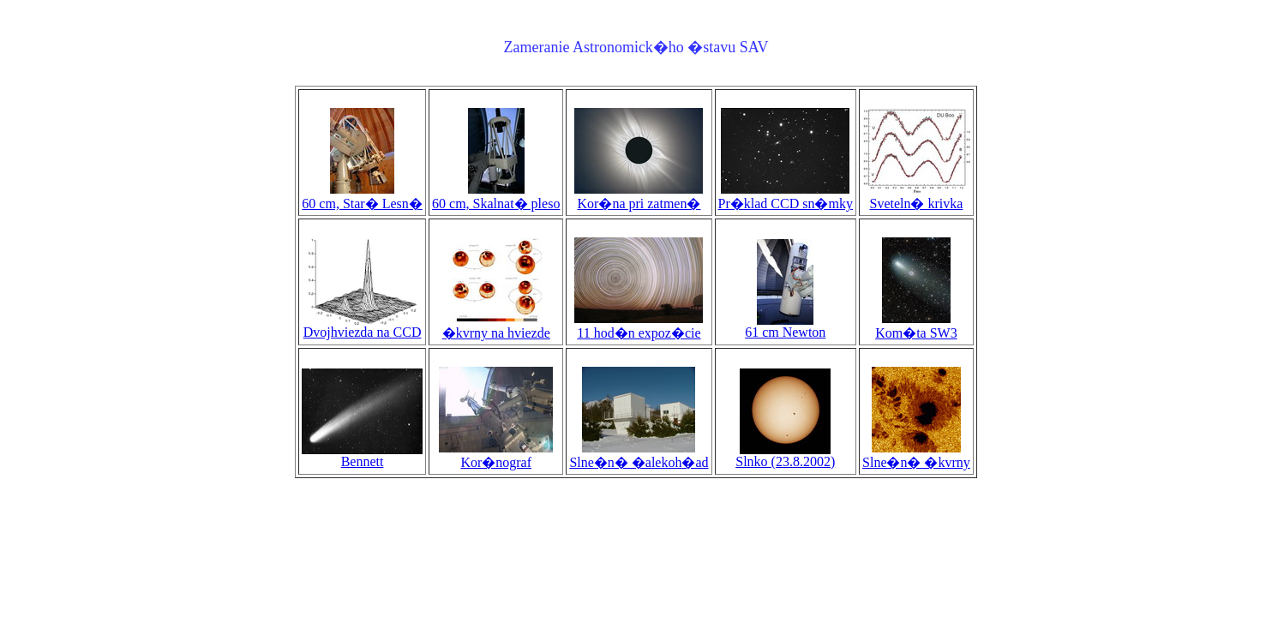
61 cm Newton (785, 326)
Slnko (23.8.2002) (785, 455)
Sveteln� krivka (916, 196)
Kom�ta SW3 (916, 325)
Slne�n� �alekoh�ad (638, 455)
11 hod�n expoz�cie (638, 325)
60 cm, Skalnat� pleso (496, 196)
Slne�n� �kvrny (916, 455)
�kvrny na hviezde (496, 325)
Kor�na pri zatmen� (638, 196)
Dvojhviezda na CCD (362, 326)
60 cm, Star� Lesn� (362, 196)
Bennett (362, 455)
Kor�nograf (496, 455)
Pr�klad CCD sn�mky (785, 196)
